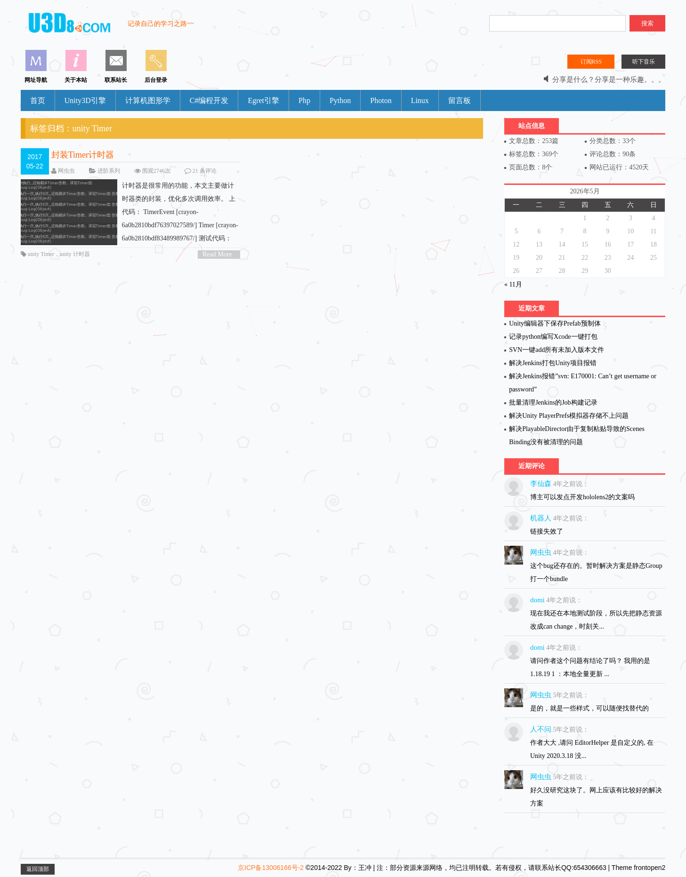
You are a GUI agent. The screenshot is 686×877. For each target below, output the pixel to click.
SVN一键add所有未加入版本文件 (556, 349)
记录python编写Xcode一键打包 (553, 336)
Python (340, 100)
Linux (420, 100)
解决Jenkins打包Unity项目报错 (553, 363)
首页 (37, 100)
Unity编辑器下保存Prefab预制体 (554, 323)
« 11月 (513, 284)
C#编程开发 (209, 100)
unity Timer (41, 254)
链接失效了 (546, 531)
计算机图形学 (147, 100)
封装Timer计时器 (82, 154)
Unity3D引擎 (85, 100)
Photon (380, 100)
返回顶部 (37, 869)
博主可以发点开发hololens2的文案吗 (582, 497)
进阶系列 (108, 170)
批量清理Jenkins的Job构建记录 (553, 402)
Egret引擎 (263, 100)
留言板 (459, 100)
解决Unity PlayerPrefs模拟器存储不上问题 (569, 415)
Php (304, 100)
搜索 (647, 23)
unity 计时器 (75, 254)
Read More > (217, 255)
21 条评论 (205, 170)
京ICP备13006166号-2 (271, 867)
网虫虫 (66, 170)
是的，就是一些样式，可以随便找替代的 (589, 708)
